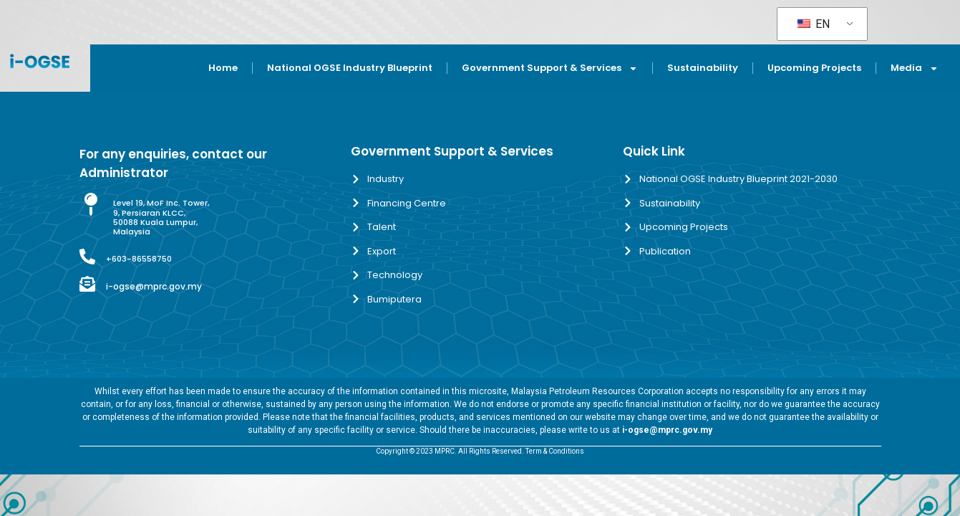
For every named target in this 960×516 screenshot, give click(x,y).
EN (813, 24)
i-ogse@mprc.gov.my (154, 286)
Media (915, 68)
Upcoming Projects (814, 68)
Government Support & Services (550, 68)
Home (223, 68)
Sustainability (702, 68)
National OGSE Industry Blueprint (349, 68)
